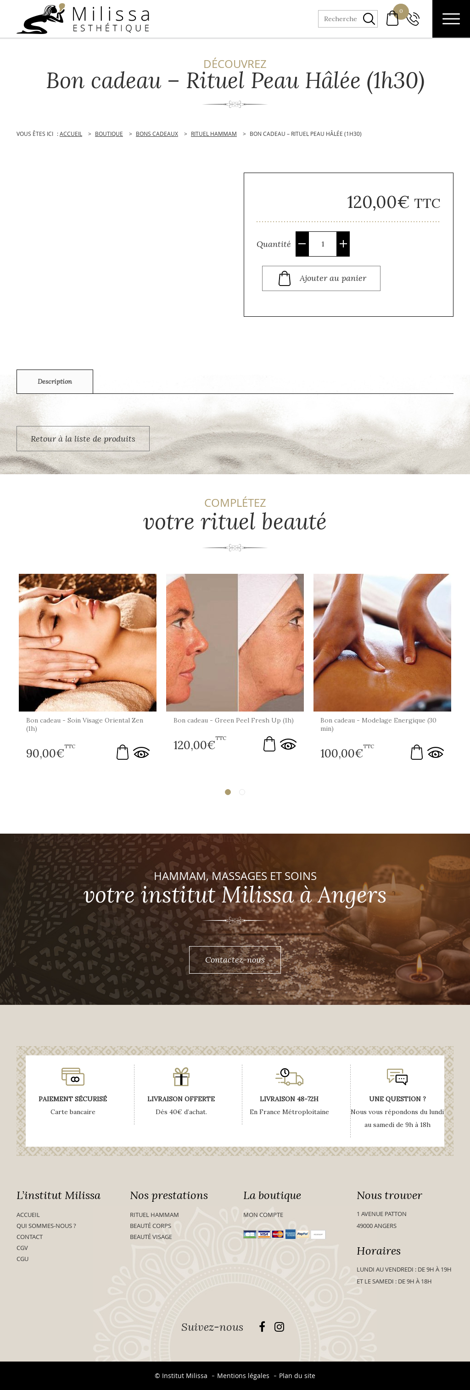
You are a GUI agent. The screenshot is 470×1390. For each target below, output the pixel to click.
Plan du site (297, 1375)
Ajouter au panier (333, 277)
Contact (30, 1237)
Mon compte (263, 1215)
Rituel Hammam (154, 1215)
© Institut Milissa (181, 1375)
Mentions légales (243, 1375)
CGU (22, 1259)
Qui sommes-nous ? (46, 1226)
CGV (22, 1248)
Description (55, 381)
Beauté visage (151, 1237)
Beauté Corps (150, 1226)
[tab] (55, 382)
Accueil (28, 1215)
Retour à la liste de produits (83, 438)
